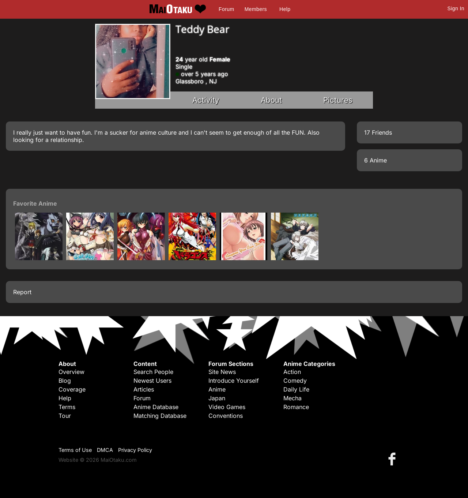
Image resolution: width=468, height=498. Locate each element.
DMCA (105, 450)
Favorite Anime (35, 203)
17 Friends (378, 132)
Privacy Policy (135, 450)
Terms (66, 407)
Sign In (456, 8)
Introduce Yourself (233, 380)
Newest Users (152, 380)
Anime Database (155, 407)
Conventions (225, 415)
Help (284, 9)
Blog (64, 380)
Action (292, 371)
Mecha (292, 398)
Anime (217, 389)
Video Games (226, 407)
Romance (296, 407)
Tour (64, 415)
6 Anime (375, 160)
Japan (216, 398)
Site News (222, 371)
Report (22, 292)
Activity (205, 100)
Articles (143, 389)
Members (256, 9)
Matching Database (159, 415)
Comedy (295, 380)
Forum (226, 9)
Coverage (72, 389)
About (271, 100)
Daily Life (296, 389)
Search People (153, 371)
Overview (71, 371)
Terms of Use (75, 450)
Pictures (337, 100)
